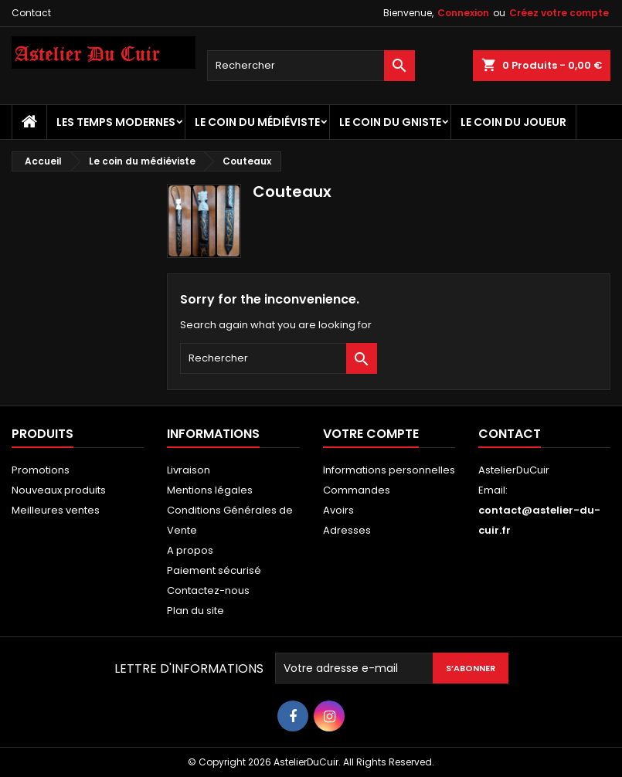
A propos (190, 550)
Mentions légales (210, 490)
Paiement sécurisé (214, 570)
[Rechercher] (310, 65)
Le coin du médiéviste (257, 122)
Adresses (347, 530)
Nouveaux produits (59, 490)
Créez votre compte (559, 12)
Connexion (463, 12)
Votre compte (371, 434)
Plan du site (195, 610)
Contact (31, 12)
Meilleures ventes (56, 510)
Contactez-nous (208, 590)
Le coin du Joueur (513, 122)
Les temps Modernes (115, 122)
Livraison (188, 470)
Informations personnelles (389, 470)
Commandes (356, 490)
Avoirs (338, 510)
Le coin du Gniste (390, 122)
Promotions (41, 470)
